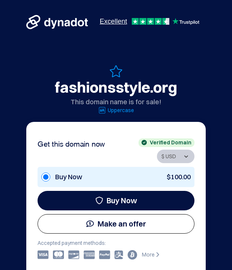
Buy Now (116, 200)
